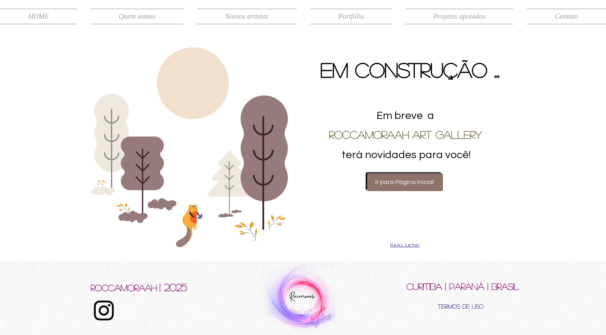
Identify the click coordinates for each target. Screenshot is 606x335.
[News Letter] (404, 245)
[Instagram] (103, 310)
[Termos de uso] (460, 306)
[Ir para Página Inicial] (405, 182)
